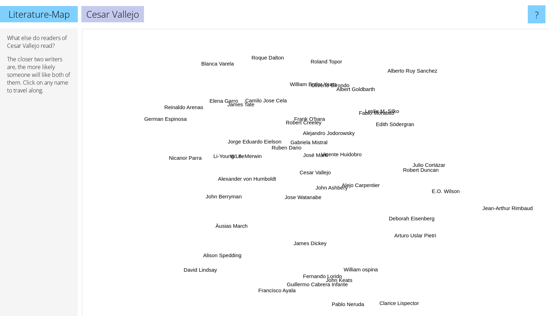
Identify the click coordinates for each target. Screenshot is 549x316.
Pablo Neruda (347, 309)
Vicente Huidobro (353, 153)
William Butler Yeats (312, 90)
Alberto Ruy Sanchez (403, 83)
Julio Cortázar (433, 159)
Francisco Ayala (279, 284)
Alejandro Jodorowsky (326, 133)
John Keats (332, 272)
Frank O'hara (311, 118)
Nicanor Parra (199, 159)
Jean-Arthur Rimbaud (516, 207)
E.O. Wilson (438, 193)
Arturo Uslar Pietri (413, 233)
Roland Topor (325, 67)
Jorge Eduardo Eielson (255, 138)
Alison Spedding (225, 249)
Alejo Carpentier (375, 187)
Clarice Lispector (398, 305)
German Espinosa (176, 123)
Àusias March (239, 221)
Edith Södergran (385, 129)
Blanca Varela (220, 66)
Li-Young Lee (229, 159)
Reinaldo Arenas (190, 111)
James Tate (242, 106)
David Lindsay (194, 266)
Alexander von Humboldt (241, 178)
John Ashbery (334, 191)
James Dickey (308, 235)
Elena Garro (221, 104)
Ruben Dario (275, 147)
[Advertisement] (39, 208)
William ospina (362, 261)
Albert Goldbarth (352, 94)
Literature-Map (39, 14)
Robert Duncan (422, 171)
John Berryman (215, 211)
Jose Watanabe (309, 202)
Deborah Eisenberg (404, 213)
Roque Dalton (271, 65)
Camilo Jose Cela (261, 103)
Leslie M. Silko (387, 112)
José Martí (310, 152)
